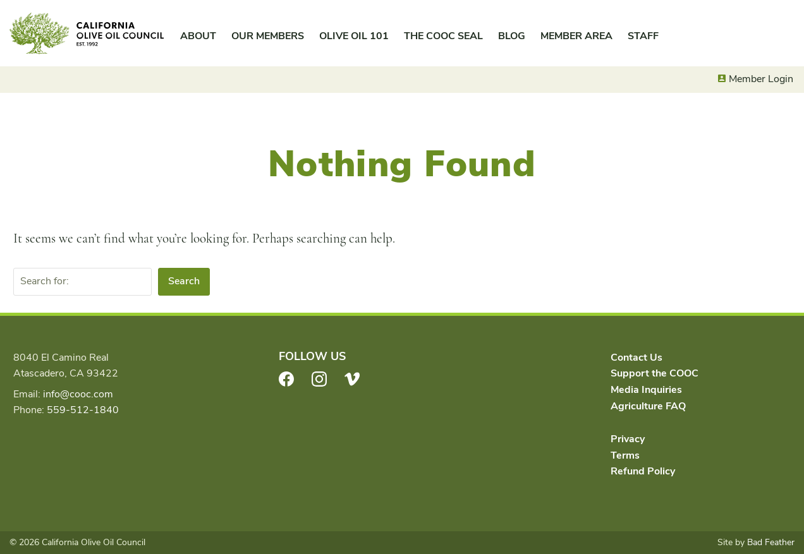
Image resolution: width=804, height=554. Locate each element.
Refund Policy (643, 471)
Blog (511, 36)
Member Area (576, 36)
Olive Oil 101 (354, 36)
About (198, 36)
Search (184, 281)
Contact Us (636, 357)
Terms (625, 455)
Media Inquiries (646, 390)
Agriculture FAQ (648, 406)
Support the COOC (654, 373)
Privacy (628, 439)
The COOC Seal (443, 36)
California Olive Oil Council (86, 33)
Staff (643, 36)
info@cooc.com (78, 394)
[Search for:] (82, 282)
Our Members (267, 36)
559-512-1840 (83, 410)
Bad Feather (771, 542)
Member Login (761, 79)
